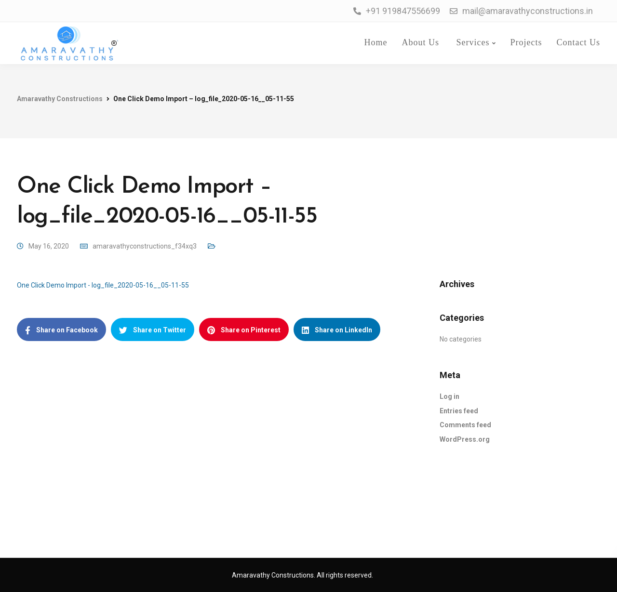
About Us (421, 42)
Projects (526, 42)
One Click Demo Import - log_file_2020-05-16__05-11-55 (103, 285)
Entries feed (459, 411)
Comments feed (465, 425)
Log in (449, 396)
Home (375, 42)
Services (471, 42)
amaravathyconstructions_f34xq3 (145, 246)
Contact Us (579, 42)
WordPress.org (465, 439)
